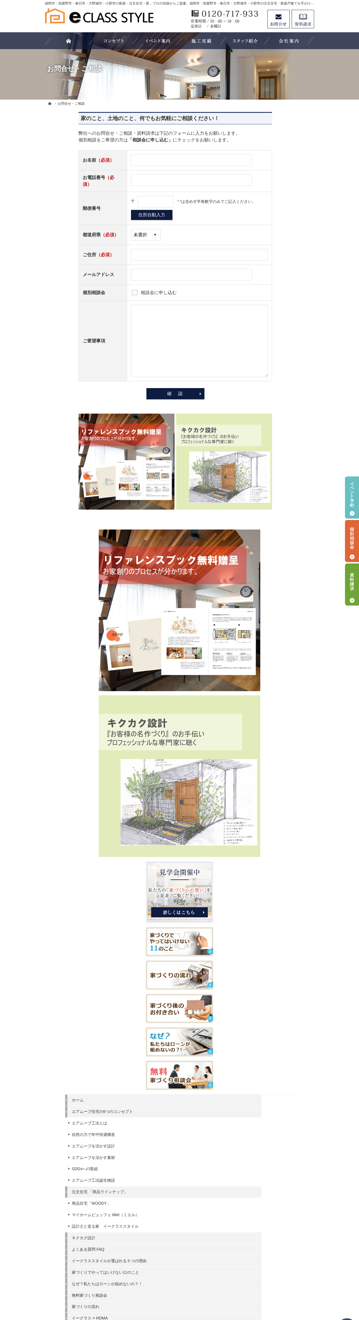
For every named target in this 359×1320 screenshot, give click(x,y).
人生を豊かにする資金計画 (277, 1040)
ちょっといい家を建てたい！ (279, 1051)
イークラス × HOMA (271, 741)
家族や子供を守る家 (271, 1097)
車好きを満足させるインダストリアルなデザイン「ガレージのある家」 (281, 940)
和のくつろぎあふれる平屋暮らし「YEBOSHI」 (281, 818)
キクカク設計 (265, 646)
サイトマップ (265, 1200)
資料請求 (261, 1155)
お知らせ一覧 (265, 1178)
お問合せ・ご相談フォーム (280, 1262)
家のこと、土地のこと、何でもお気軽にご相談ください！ (116, 118)
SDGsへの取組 (267, 567)
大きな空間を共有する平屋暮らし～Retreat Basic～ (281, 867)
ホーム (259, 494)
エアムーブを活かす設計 (275, 544)
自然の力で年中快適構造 (275, 533)
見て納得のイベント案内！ (277, 1005)
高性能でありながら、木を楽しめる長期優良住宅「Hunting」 (281, 851)
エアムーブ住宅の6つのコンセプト (282, 508)
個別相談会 (352, 541)
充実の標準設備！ (269, 1074)
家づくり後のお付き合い (275, 1109)
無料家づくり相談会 (271, 718)
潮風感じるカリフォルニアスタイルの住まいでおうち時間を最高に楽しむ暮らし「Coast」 (281, 886)
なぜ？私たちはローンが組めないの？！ (281, 705)
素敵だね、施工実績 (271, 1063)
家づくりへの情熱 (269, 1132)
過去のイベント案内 (271, 1017)
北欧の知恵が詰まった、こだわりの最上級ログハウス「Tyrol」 (281, 834)
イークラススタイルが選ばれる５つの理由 (281, 672)
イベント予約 (352, 497)
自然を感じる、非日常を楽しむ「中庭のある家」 (281, 921)
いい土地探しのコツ (271, 1028)
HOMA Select (265, 764)
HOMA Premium (268, 776)
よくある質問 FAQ (270, 658)
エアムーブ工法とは (271, 522)
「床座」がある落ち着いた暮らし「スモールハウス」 (281, 959)
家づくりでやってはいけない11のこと (281, 688)
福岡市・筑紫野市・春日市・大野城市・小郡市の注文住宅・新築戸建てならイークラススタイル (168, 1295)
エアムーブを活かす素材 (275, 556)
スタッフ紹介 (265, 1143)
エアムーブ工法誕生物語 (275, 579)
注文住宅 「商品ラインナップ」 (282, 590)
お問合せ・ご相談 (269, 1166)
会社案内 (261, 1120)
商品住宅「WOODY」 (273, 602)
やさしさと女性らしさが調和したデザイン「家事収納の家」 (281, 991)
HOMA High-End (268, 753)
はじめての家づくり (271, 1086)
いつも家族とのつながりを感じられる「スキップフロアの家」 (281, 975)
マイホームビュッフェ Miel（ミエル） (281, 616)
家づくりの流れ (267, 730)
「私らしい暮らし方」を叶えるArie (281, 905)
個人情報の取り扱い (271, 1189)
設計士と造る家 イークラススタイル (281, 632)
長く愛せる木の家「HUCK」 (279, 787)
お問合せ (278, 19)
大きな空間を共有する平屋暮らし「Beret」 (281, 801)
